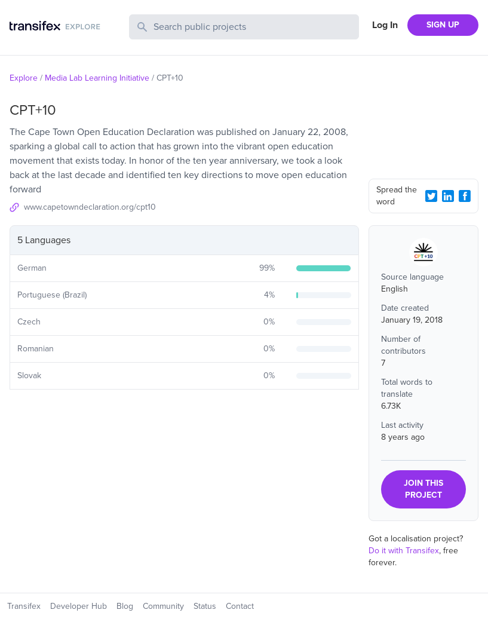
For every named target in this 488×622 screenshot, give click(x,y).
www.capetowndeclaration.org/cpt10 (90, 207)
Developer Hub (78, 606)
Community (163, 606)
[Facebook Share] (464, 196)
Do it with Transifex (404, 551)
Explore (24, 78)
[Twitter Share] (431, 196)
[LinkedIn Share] (448, 196)
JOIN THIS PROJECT (423, 489)
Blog (124, 606)
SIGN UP (442, 25)
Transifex (24, 606)
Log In (385, 25)
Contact (240, 606)
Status (205, 606)
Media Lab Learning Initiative (97, 78)
